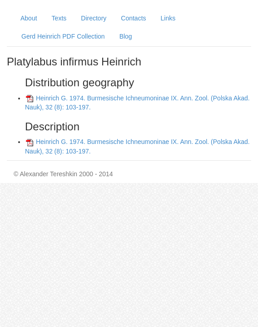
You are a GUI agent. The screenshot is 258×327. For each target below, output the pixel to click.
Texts (59, 18)
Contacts (133, 18)
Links (168, 18)
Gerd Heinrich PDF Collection (63, 36)
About (28, 18)
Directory (93, 18)
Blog (125, 36)
